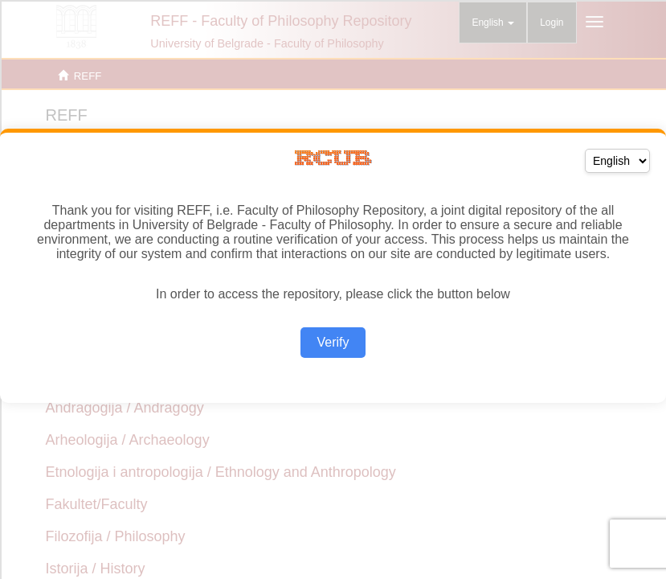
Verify (333, 342)
